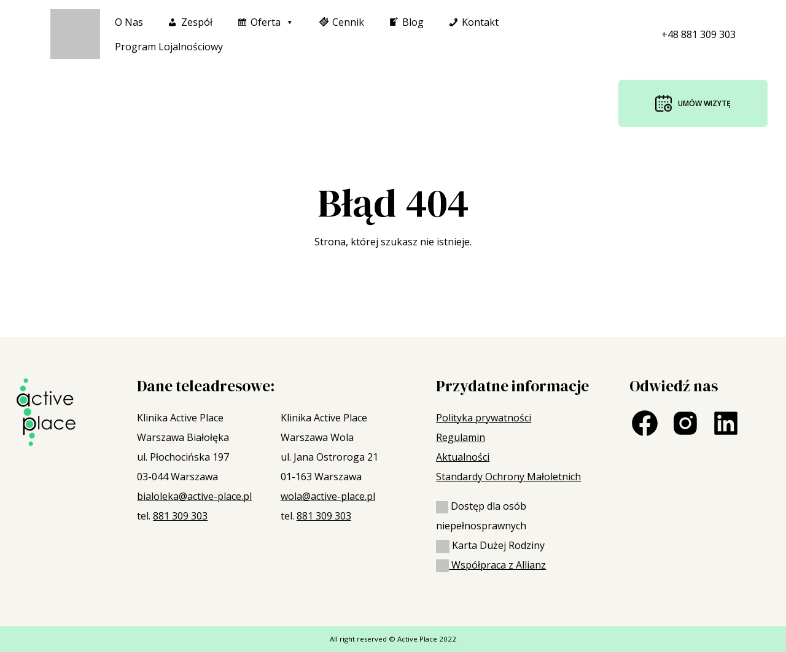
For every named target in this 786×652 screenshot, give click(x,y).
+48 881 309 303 (698, 34)
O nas (129, 22)
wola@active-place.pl (328, 496)
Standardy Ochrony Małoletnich (508, 476)
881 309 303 (180, 516)
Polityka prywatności (483, 417)
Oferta (272, 22)
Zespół (196, 22)
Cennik (348, 22)
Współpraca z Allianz (491, 565)
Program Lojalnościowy (169, 46)
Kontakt (480, 22)
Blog (413, 22)
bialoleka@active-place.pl (194, 496)
